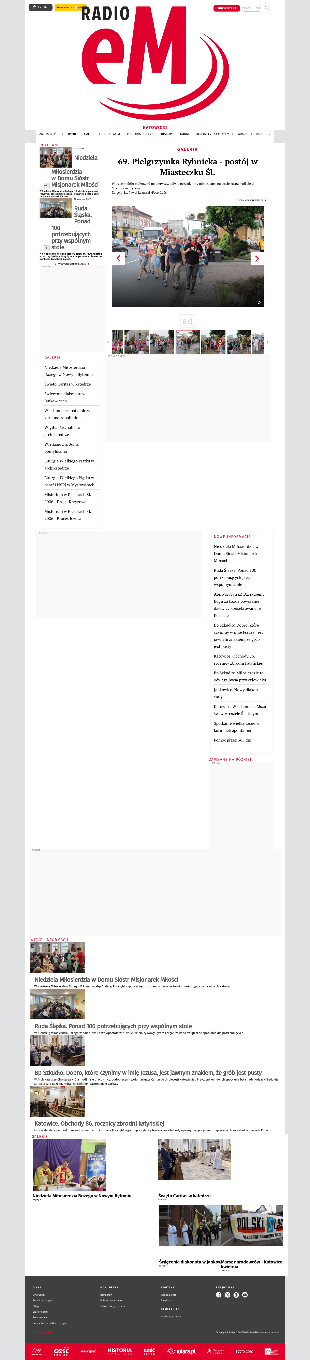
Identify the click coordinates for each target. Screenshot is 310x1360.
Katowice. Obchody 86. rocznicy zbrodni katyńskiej (99, 1123)
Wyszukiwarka (267, 8)
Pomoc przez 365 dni (232, 740)
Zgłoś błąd (42, 1332)
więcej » (37, 1199)
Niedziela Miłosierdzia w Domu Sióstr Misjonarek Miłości (74, 171)
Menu (274, 8)
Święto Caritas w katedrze (67, 384)
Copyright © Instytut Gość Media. (233, 1332)
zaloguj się (251, 8)
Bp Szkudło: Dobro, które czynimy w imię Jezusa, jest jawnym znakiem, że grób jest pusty (148, 1073)
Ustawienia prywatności (113, 1306)
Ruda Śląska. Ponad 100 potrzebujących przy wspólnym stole (71, 228)
